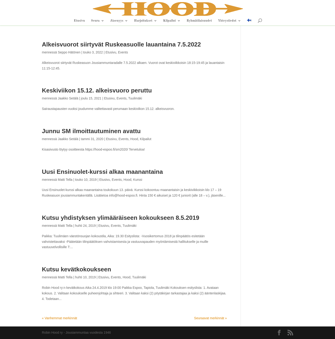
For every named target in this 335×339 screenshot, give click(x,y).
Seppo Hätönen (69, 52)
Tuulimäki (135, 98)
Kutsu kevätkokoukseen (76, 269)
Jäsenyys (116, 20)
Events (123, 52)
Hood (134, 139)
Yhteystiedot (227, 20)
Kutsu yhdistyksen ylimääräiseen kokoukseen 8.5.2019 (120, 217)
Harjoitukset (143, 20)
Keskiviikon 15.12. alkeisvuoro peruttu (97, 90)
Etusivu (79, 20)
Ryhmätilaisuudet (199, 20)
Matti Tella (65, 179)
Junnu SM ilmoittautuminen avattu (91, 131)
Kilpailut (169, 20)
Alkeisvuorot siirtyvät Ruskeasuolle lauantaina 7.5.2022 (121, 44)
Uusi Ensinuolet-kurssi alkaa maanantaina (102, 171)
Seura (95, 20)
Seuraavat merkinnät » (210, 318)
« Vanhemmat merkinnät (59, 318)
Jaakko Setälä (68, 98)
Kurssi (137, 179)
